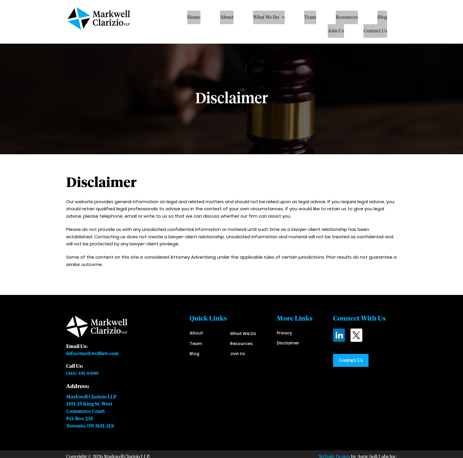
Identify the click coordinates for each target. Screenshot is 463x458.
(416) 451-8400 (83, 373)
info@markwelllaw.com (93, 353)
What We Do (269, 17)
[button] (269, 17)
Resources (347, 17)
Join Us (336, 31)
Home (193, 17)
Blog (382, 17)
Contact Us (375, 31)
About (227, 17)
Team (310, 17)
